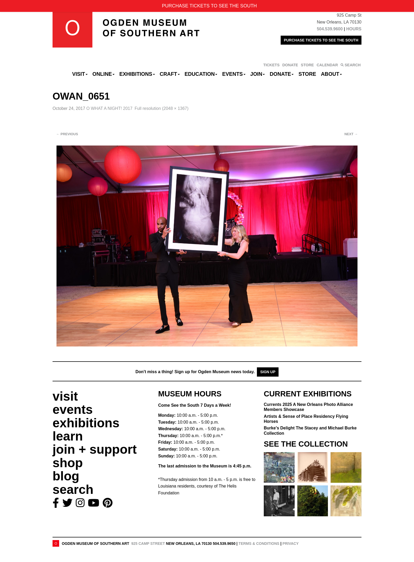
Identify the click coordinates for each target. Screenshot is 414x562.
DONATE (290, 65)
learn (68, 436)
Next (351, 134)
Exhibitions (137, 74)
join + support (95, 449)
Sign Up (267, 372)
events (73, 409)
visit (65, 396)
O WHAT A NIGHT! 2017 (109, 108)
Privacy (291, 543)
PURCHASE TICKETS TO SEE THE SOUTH (321, 40)
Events (234, 74)
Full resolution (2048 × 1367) (162, 108)
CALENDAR (327, 65)
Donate (282, 74)
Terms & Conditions (258, 543)
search (73, 490)
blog (66, 476)
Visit (80, 74)
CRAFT (170, 74)
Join (257, 74)
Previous (67, 134)
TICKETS (271, 65)
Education (201, 74)
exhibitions (86, 423)
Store (307, 74)
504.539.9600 (330, 29)
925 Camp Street (148, 543)
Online (103, 74)
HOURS (353, 29)
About (331, 74)
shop (68, 463)
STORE (307, 65)
